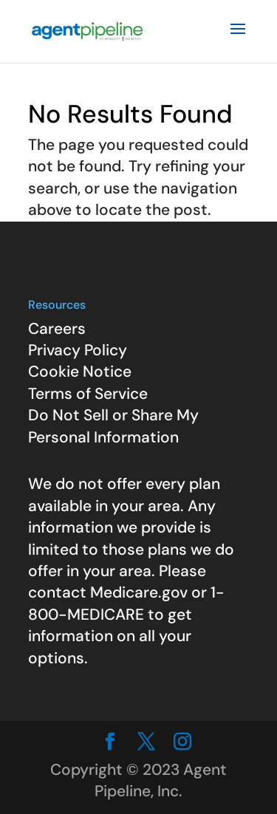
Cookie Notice (79, 371)
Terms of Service (88, 393)
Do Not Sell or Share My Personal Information (113, 426)
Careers (57, 328)
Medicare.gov (139, 592)
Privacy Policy (77, 350)
